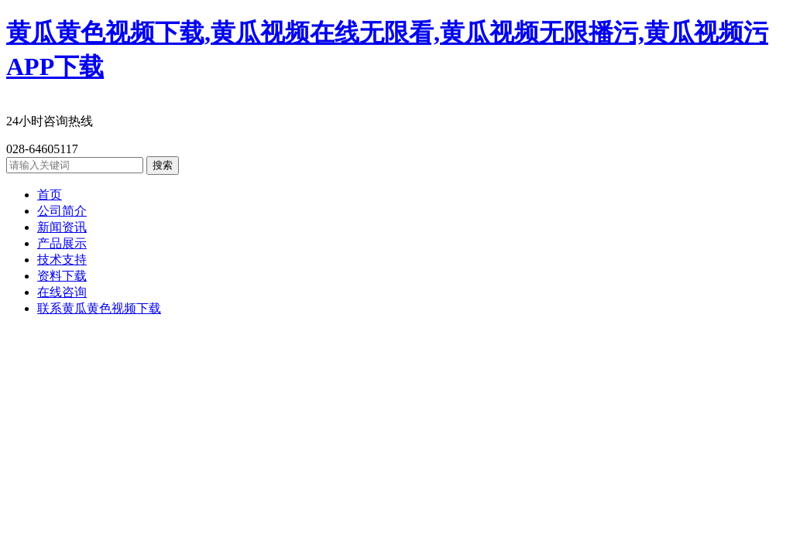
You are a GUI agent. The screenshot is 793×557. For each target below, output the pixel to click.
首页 (49, 194)
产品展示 (62, 243)
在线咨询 (62, 292)
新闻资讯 (62, 227)
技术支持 (62, 259)
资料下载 (62, 275)
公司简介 (62, 210)
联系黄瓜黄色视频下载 (99, 308)
